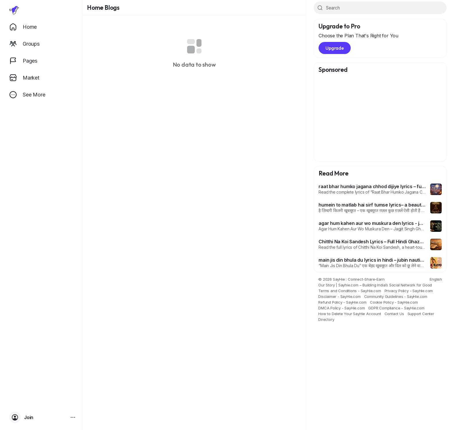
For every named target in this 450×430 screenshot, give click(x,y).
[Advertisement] (380, 117)
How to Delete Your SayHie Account (349, 313)
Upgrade (334, 48)
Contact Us (394, 313)
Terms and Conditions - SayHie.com (349, 290)
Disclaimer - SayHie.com (339, 296)
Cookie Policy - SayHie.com (394, 302)
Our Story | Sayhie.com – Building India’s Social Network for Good (375, 285)
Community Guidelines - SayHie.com (395, 296)
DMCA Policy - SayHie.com (341, 308)
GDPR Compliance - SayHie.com (396, 308)
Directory (326, 319)
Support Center (421, 313)
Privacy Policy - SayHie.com (409, 290)
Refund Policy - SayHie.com (342, 302)
